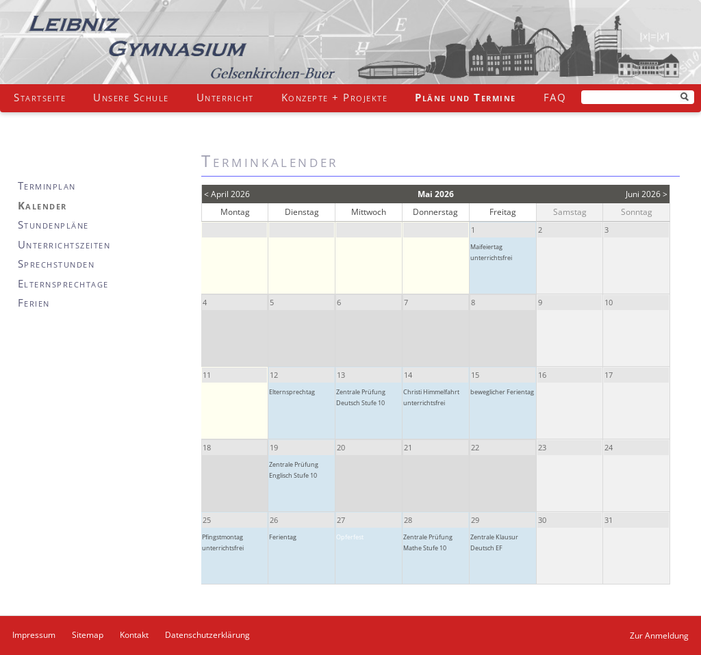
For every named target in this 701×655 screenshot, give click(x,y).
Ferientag (282, 536)
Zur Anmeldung (659, 635)
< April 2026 (227, 194)
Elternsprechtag (292, 391)
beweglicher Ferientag (502, 391)
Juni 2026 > (646, 194)
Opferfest (350, 536)
